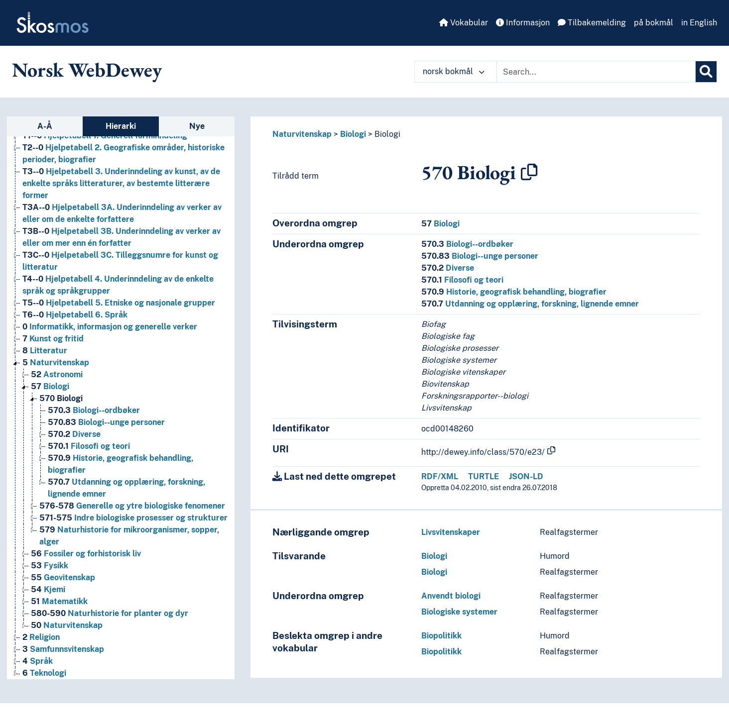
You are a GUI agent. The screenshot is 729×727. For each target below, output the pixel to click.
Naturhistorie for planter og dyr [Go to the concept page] (109, 613)
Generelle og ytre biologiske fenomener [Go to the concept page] (132, 506)
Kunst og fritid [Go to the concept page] (53, 338)
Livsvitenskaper (450, 532)
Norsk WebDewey (87, 70)
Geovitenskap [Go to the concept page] (63, 577)
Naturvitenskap (302, 134)
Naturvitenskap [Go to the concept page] (55, 362)
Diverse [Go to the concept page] (74, 434)
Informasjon (523, 22)
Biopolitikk (441, 635)
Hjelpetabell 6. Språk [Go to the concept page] (74, 314)
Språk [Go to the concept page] (37, 661)
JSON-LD (526, 476)
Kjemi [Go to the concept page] (48, 589)
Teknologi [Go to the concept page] (44, 673)
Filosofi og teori (462, 280)
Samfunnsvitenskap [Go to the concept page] (63, 649)
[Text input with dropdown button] (596, 72)
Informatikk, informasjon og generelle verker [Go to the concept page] (109, 326)
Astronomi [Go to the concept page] (57, 374)
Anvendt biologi (451, 596)
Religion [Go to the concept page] (41, 637)
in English (699, 22)
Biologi (353, 134)
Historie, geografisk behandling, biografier (514, 292)
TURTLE (483, 476)
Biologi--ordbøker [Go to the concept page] (94, 410)
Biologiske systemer (459, 612)
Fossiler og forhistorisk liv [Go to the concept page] (86, 553)
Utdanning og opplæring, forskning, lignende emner (530, 304)
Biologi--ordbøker (467, 244)
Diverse (447, 268)
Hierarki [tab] (121, 126)
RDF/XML (439, 476)
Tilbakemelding (592, 22)
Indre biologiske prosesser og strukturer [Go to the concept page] (133, 517)
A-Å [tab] (44, 126)
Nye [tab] (197, 126)
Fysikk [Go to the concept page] (49, 565)
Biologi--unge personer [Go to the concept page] (106, 422)
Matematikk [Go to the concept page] (59, 601)
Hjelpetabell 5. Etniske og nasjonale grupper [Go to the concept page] (118, 303)
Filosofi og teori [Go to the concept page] (89, 446)
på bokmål (653, 22)
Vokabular (463, 22)
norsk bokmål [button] (454, 71)
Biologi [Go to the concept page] (50, 386)
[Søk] (706, 72)
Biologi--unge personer (479, 256)
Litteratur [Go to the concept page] (44, 350)
